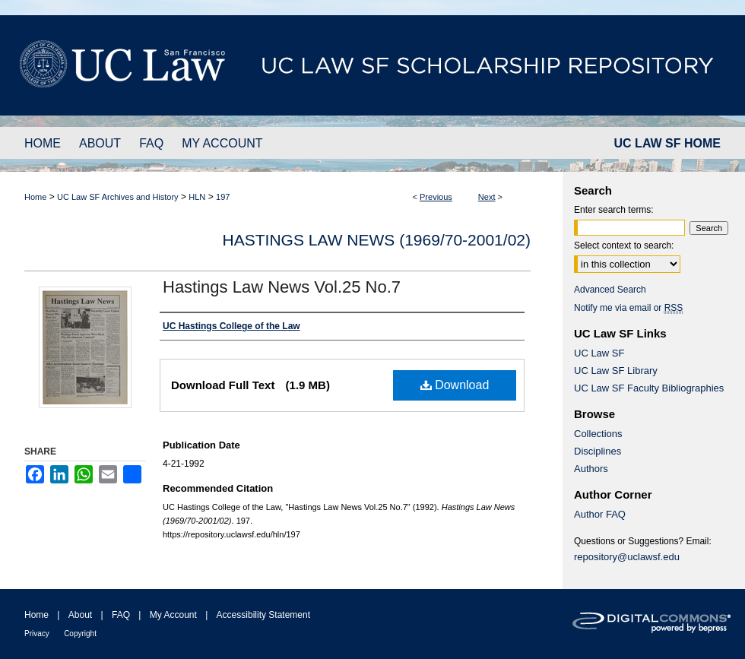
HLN (197, 196)
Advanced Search (610, 289)
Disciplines (597, 451)
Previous (436, 196)
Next (487, 196)
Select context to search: (624, 245)
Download (455, 385)
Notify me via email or (628, 308)
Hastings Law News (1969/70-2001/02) (377, 240)
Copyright (80, 633)
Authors (591, 468)
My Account (173, 615)
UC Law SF (599, 353)
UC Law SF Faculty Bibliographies (649, 388)
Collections (598, 433)
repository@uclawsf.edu (627, 556)
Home (35, 196)
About (80, 615)
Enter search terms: (614, 209)
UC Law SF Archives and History (118, 196)
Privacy (36, 633)
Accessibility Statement (263, 615)
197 (223, 196)
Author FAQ (600, 514)
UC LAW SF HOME (667, 143)
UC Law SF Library (616, 370)
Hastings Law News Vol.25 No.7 (282, 286)
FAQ (121, 615)
